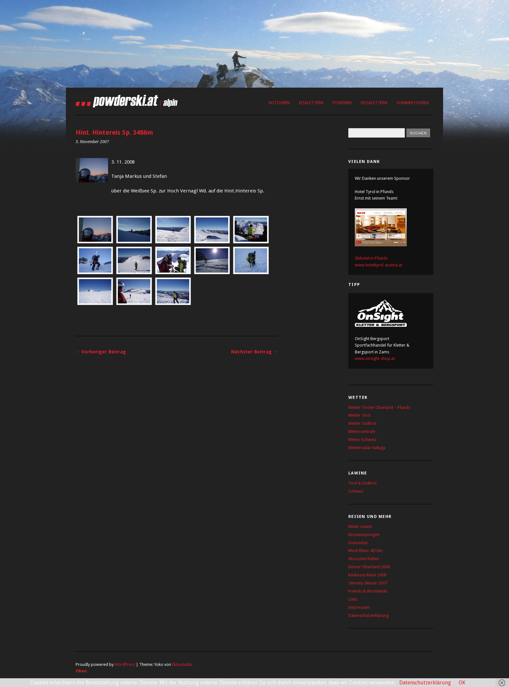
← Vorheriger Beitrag (101, 351)
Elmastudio (182, 664)
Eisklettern (311, 102)
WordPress (125, 664)
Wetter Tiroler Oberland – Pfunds (379, 407)
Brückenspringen (363, 534)
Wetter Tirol (359, 415)
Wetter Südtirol (362, 423)
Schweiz (355, 491)
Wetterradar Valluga (366, 447)
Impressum (359, 607)
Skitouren (279, 102)
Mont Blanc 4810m (365, 550)
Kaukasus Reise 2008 (367, 574)
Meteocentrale (361, 431)
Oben (81, 671)
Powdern (342, 102)
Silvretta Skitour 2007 (367, 583)
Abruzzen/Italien (363, 558)
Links (352, 599)
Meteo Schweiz (362, 439)
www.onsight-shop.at (375, 358)
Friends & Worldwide (367, 591)
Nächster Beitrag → (254, 351)
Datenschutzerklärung (368, 615)
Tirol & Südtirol (362, 483)
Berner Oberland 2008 (369, 566)
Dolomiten (358, 542)
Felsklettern (374, 102)
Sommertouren (412, 102)
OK (462, 683)
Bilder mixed (360, 526)
